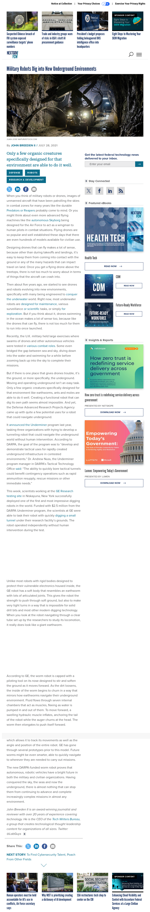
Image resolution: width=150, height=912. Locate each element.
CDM (118, 276)
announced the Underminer (28, 425)
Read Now (114, 266)
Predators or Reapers (21, 210)
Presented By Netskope (99, 406)
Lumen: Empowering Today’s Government (106, 470)
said (18, 468)
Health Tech (91, 258)
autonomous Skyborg (45, 220)
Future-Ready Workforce (128, 305)
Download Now (114, 412)
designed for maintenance (39, 304)
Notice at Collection (61, 3)
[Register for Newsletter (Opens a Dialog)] (139, 164)
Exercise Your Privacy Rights (130, 3)
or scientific (31, 309)
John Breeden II (23, 145)
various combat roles (41, 346)
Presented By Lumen (97, 476)
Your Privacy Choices (94, 4)
